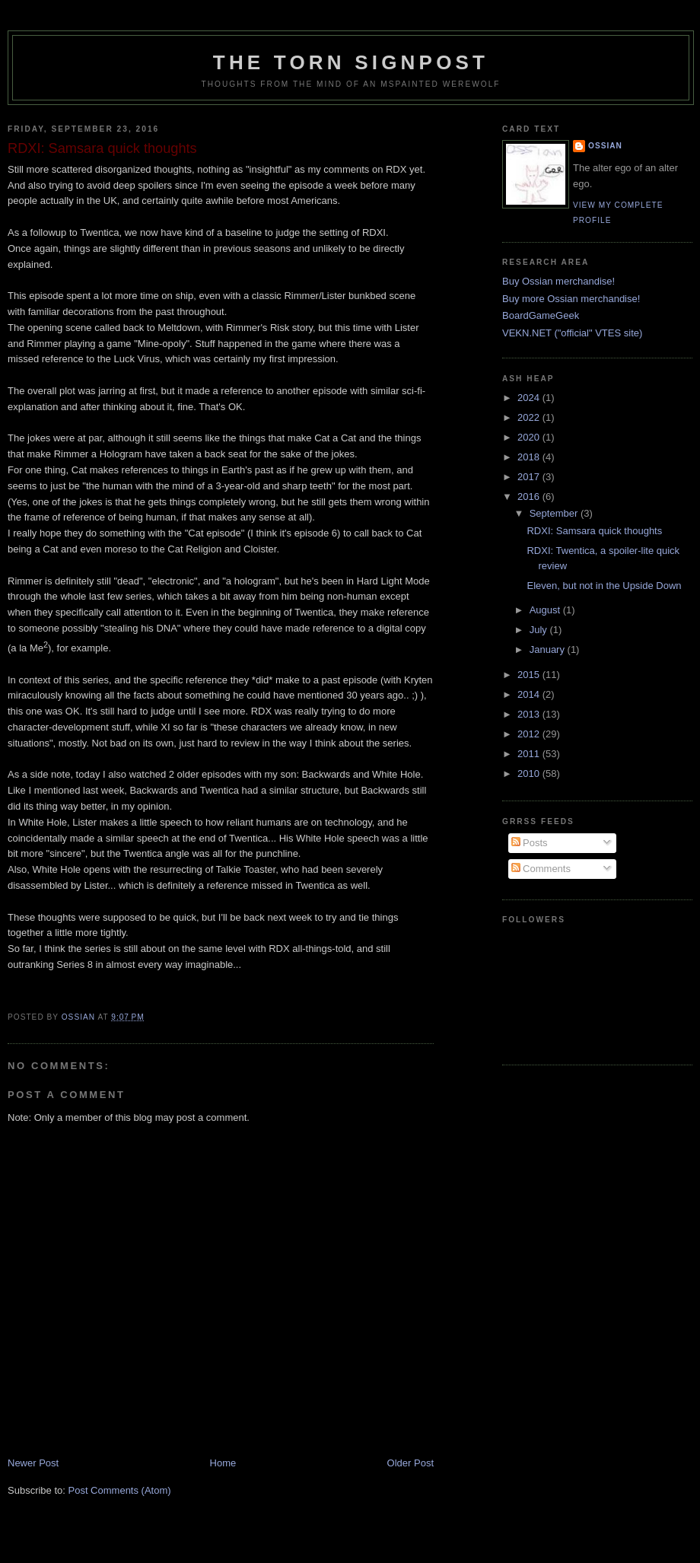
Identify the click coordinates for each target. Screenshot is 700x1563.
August (546, 610)
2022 (529, 417)
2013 (529, 714)
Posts (529, 842)
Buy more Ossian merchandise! (571, 298)
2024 (529, 397)
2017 (529, 476)
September (555, 513)
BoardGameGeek (540, 315)
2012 (529, 734)
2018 (529, 457)
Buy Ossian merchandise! (558, 281)
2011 (529, 753)
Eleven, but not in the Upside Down (604, 585)
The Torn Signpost (350, 62)
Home (223, 1463)
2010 (529, 773)
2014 (529, 694)
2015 (529, 674)
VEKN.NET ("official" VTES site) (572, 333)
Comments (541, 868)
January (549, 649)
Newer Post (33, 1463)
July (540, 629)
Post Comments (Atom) (119, 1490)
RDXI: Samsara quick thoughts (594, 530)
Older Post (410, 1463)
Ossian (605, 146)
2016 (529, 496)
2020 (529, 437)
